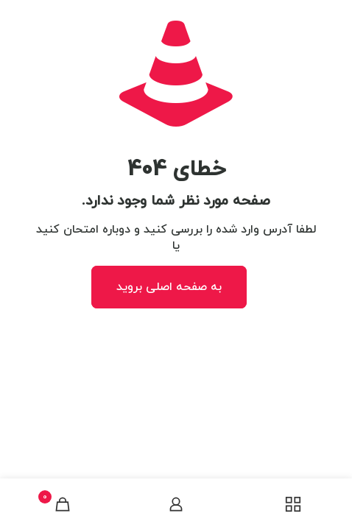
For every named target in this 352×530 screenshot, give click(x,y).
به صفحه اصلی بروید (169, 287)
